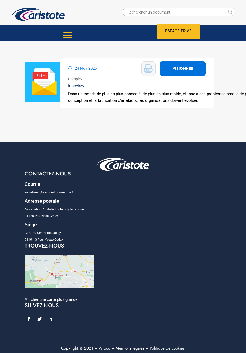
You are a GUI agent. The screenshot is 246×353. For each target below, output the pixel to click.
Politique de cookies (167, 348)
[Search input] (176, 12)
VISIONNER (183, 68)
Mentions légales (130, 348)
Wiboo (104, 348)
